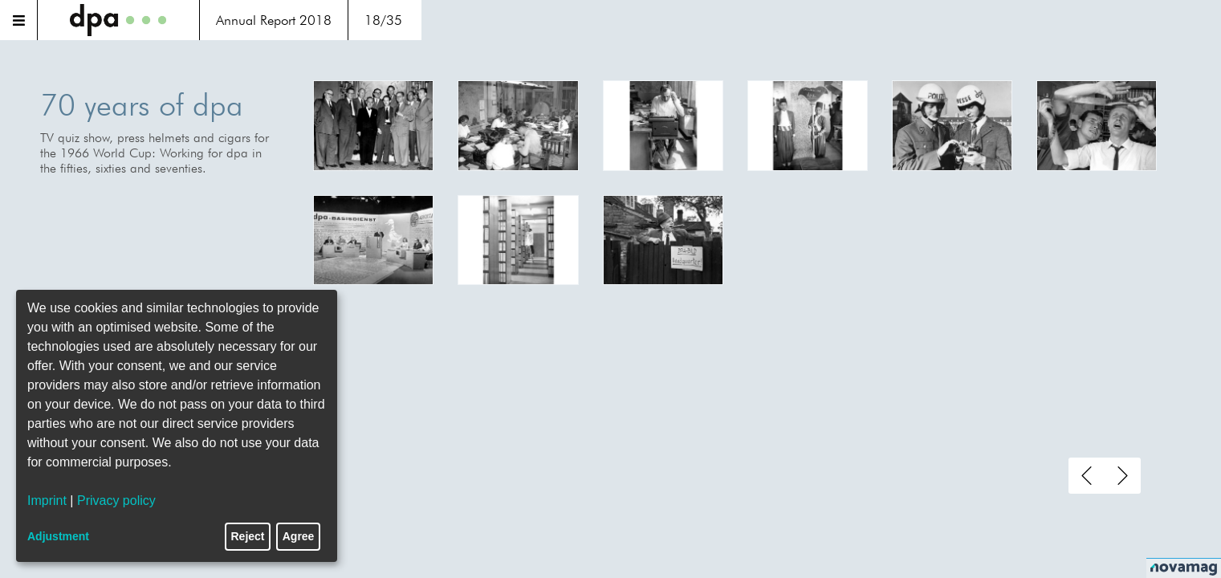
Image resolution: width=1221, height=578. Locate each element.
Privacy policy (116, 500)
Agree (299, 536)
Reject (248, 536)
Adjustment (58, 536)
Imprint (47, 500)
